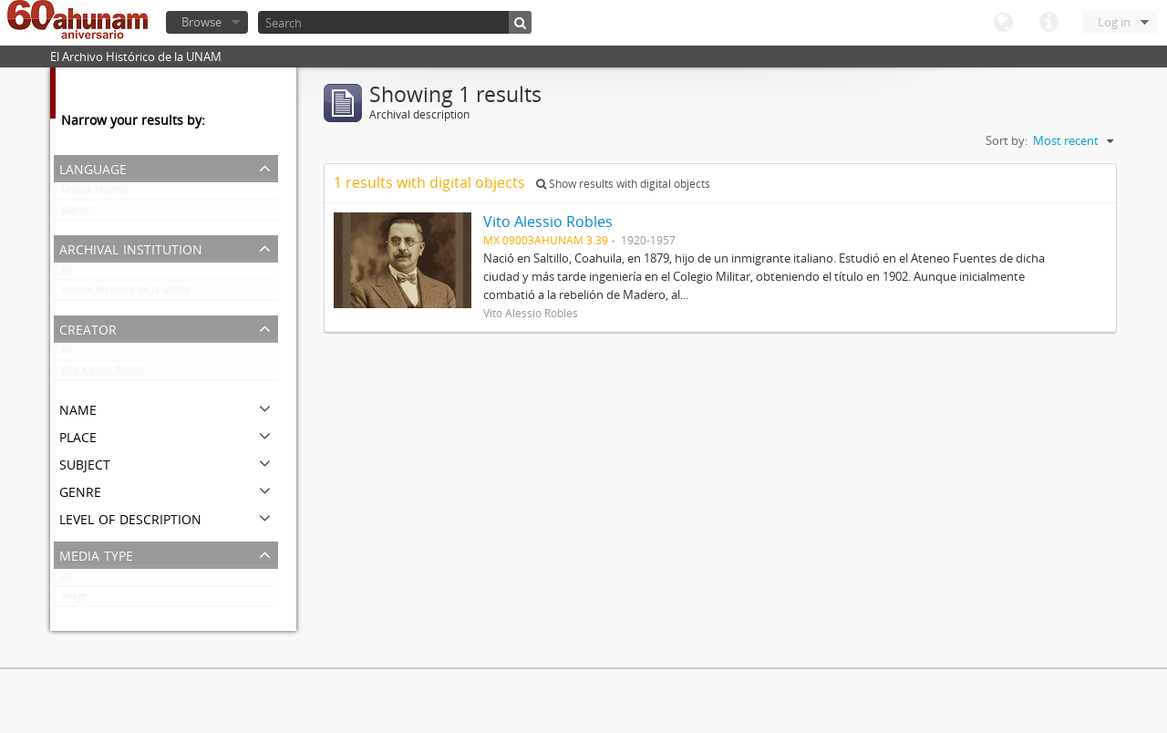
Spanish (78, 213)
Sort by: (1007, 140)
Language (1003, 23)
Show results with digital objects (623, 183)
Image (74, 600)
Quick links (1048, 23)
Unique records (94, 193)
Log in (1114, 22)
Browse (201, 22)
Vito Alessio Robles (102, 373)
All (66, 273)
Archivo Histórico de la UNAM (125, 293)
